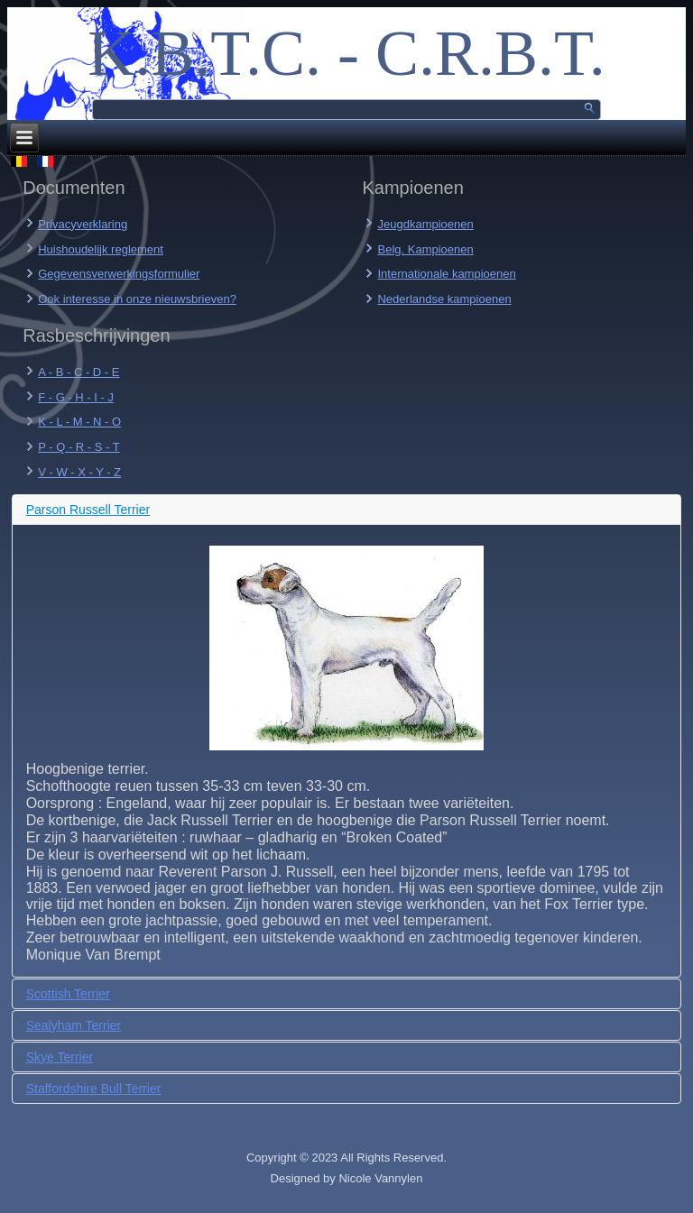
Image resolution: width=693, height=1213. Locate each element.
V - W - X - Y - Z (79, 472)
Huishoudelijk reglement (100, 249)
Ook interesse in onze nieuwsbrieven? (137, 299)
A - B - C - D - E (78, 372)
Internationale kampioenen (446, 273)
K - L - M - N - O (79, 421)
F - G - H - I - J (76, 397)
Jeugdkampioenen (425, 224)
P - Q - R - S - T (79, 447)
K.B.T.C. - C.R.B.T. (346, 53)
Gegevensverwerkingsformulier (118, 273)
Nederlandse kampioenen (444, 299)
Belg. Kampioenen (425, 249)
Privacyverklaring (82, 224)
